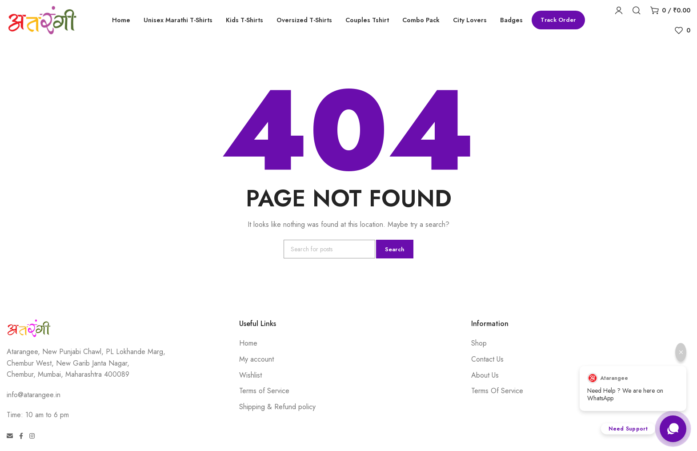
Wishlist (250, 375)
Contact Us (487, 359)
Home (248, 343)
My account (256, 359)
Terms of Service (264, 391)
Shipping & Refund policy (277, 407)
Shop (479, 343)
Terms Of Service (497, 391)
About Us (485, 375)
